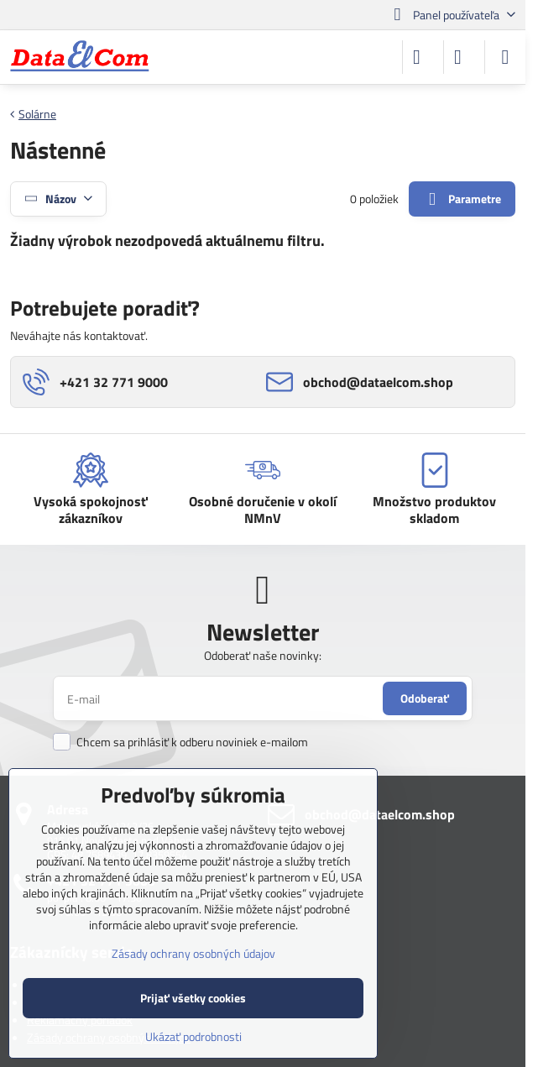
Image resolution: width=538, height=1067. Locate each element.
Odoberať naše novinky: (262, 655)
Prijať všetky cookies (193, 998)
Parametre (461, 199)
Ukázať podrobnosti (193, 1036)
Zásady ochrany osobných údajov (193, 953)
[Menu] (505, 57)
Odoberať (424, 698)
